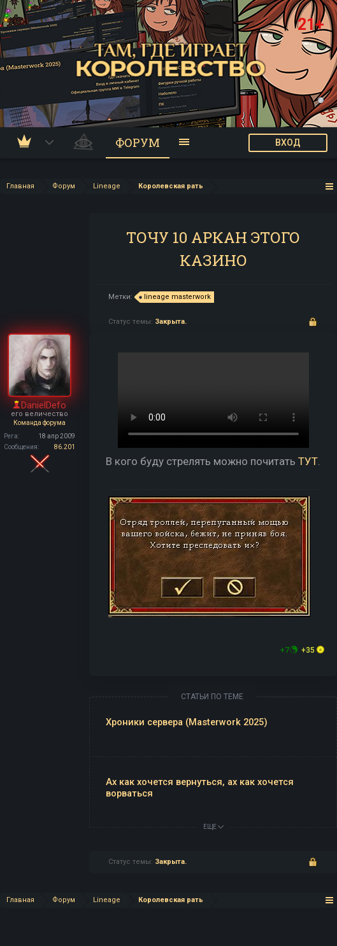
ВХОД (288, 142)
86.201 (64, 446)
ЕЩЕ (213, 826)
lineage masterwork (175, 297)
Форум (137, 142)
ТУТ (308, 461)
